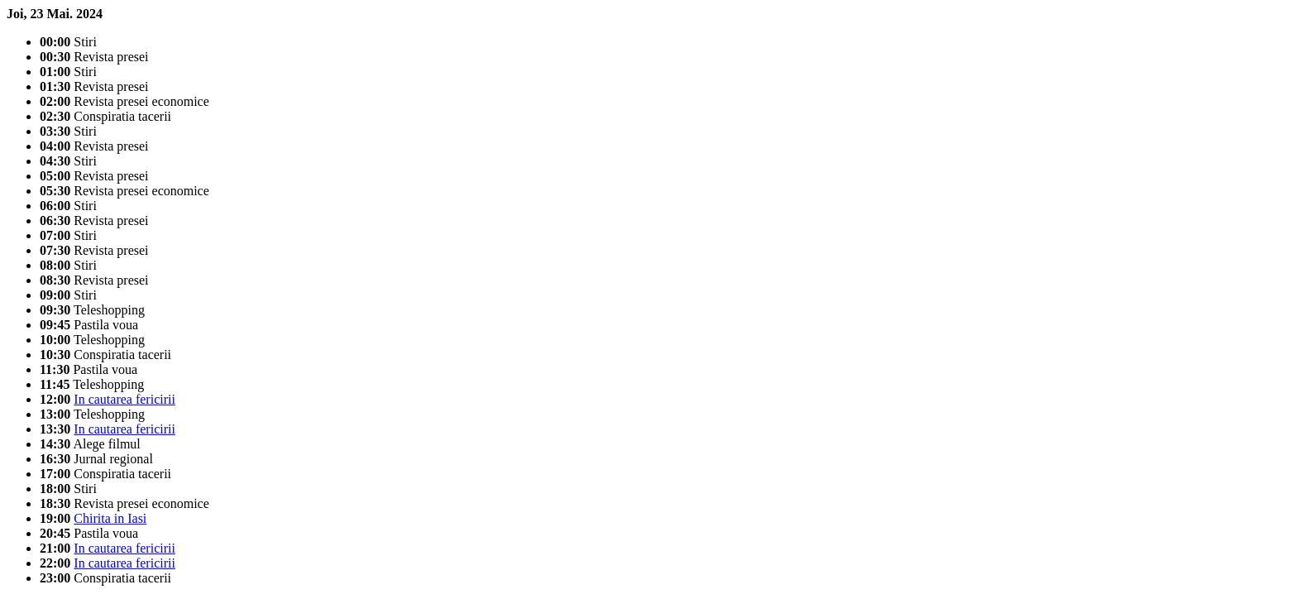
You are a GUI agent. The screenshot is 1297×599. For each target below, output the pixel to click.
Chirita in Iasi (110, 518)
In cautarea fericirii (124, 399)
